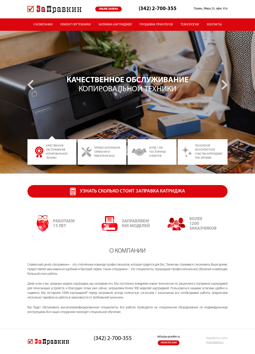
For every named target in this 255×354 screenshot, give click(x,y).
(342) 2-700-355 (158, 8)
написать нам (169, 342)
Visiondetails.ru (214, 342)
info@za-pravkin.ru (168, 336)
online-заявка (108, 9)
